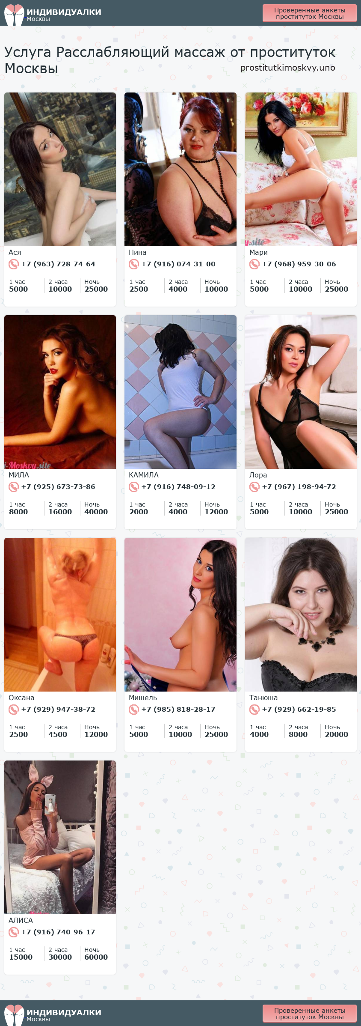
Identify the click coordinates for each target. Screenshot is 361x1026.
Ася (15, 252)
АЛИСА (21, 920)
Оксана (22, 697)
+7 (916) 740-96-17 (52, 932)
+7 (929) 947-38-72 (52, 709)
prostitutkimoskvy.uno (288, 67)
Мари (258, 252)
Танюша (263, 697)
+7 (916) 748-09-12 (172, 487)
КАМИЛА (144, 474)
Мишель (143, 697)
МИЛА (19, 474)
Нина (138, 252)
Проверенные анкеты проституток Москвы (310, 13)
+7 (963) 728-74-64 (52, 264)
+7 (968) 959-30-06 (292, 264)
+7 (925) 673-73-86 (52, 487)
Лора (258, 474)
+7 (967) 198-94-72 (292, 487)
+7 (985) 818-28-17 (172, 709)
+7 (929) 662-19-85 (292, 709)
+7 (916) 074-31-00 (172, 264)
